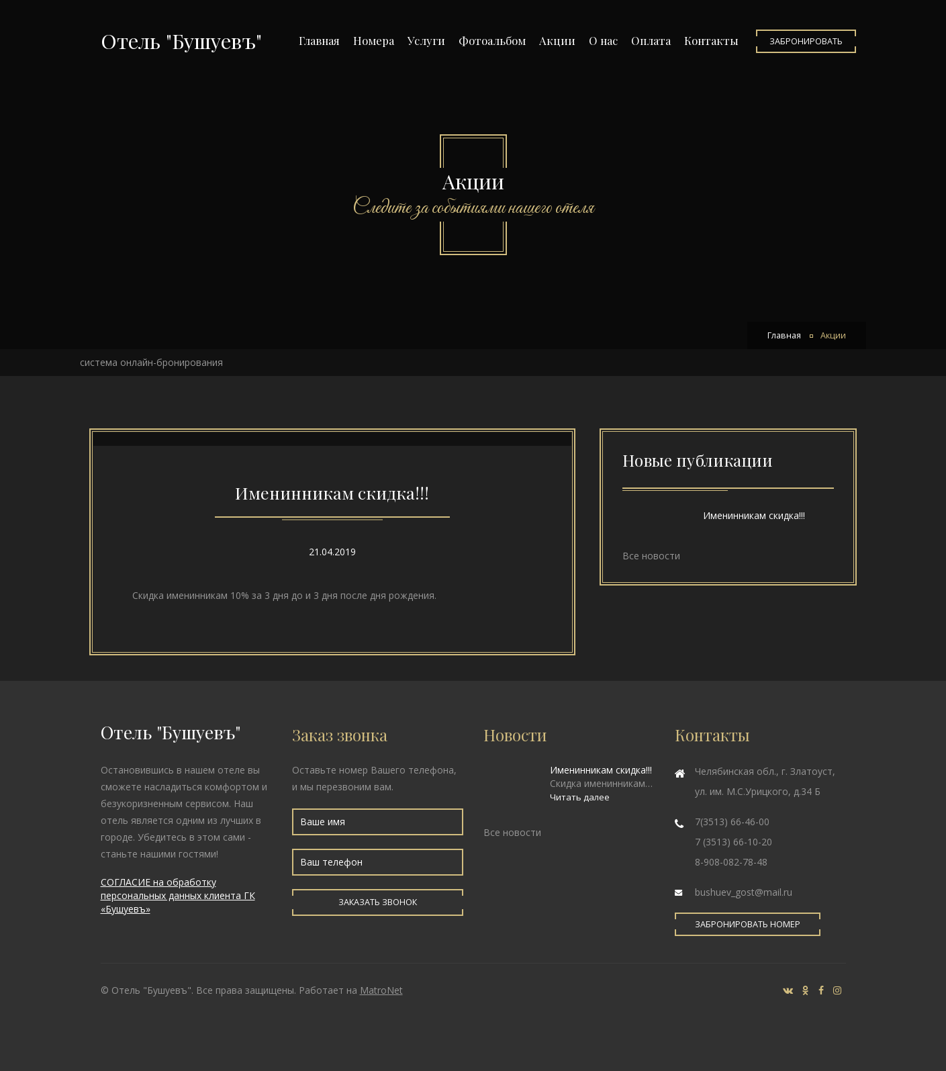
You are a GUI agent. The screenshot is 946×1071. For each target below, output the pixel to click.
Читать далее (580, 797)
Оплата (651, 40)
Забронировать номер (747, 924)
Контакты (711, 40)
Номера (373, 40)
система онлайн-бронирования (151, 362)
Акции (557, 40)
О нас (603, 40)
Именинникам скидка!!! (332, 492)
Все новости (651, 555)
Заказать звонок (377, 902)
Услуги (426, 40)
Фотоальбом (492, 40)
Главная (319, 40)
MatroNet (381, 990)
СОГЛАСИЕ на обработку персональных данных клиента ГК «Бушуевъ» (178, 895)
